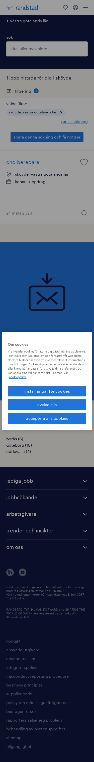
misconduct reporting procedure (37, 676)
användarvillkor (21, 658)
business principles (24, 684)
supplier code (19, 693)
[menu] (85, 7)
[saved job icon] (84, 162)
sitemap (14, 737)
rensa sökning (74, 121)
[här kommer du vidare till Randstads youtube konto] (22, 574)
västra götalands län (29, 20)
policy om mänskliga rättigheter (36, 702)
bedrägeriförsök (21, 711)
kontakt (13, 641)
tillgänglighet (18, 746)
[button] (61, 112)
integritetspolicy (21, 667)
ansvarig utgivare (22, 649)
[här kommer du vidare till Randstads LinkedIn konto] (10, 574)
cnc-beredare (22, 162)
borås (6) (14, 438)
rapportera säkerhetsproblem (34, 720)
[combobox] (47, 48)
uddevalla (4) (18, 451)
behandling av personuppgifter (35, 728)
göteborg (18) (19, 445)
